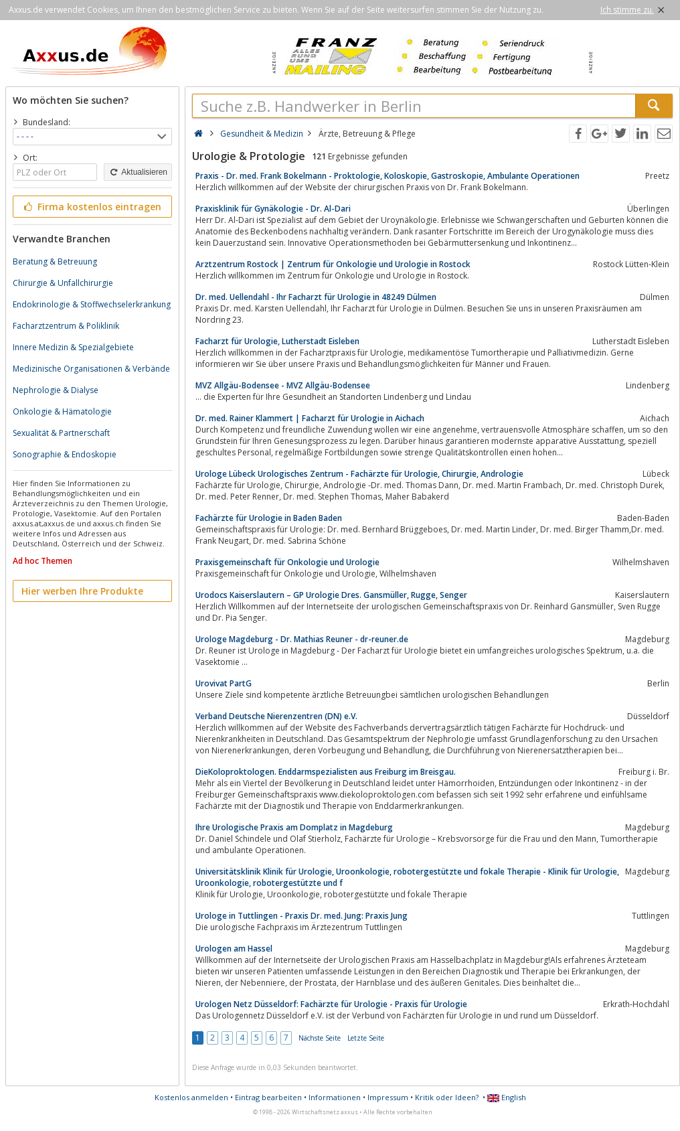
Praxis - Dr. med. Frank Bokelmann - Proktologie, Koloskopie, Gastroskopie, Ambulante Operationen (387, 175)
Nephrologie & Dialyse (55, 390)
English (506, 1097)
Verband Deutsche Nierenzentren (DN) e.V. (276, 716)
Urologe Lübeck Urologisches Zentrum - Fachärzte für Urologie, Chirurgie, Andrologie (359, 473)
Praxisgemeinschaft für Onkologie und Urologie (287, 562)
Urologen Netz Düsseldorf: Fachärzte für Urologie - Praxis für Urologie (331, 1004)
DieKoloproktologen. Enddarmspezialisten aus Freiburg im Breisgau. (325, 771)
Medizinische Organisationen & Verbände (91, 368)
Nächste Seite (320, 1038)
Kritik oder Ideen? (447, 1097)
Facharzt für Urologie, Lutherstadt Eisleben (277, 341)
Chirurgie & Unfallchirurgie (63, 283)
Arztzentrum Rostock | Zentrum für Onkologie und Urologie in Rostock (333, 264)
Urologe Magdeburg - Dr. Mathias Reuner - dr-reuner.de (301, 639)
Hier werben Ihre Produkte (82, 591)
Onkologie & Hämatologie (62, 411)
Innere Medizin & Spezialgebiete (73, 347)
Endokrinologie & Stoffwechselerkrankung (92, 304)
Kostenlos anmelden (191, 1097)
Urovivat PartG (223, 683)
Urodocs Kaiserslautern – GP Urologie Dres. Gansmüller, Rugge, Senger (331, 595)
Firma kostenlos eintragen (91, 206)
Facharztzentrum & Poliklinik (66, 325)
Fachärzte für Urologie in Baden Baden (268, 518)
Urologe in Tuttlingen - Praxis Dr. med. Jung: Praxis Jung (301, 915)
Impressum (387, 1097)
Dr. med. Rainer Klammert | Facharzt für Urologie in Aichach (309, 418)
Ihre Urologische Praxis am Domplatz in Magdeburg (294, 827)
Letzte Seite (365, 1038)
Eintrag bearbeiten (268, 1097)
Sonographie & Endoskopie (64, 454)
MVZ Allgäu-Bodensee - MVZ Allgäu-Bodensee (282, 385)
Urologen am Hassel (233, 948)
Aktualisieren (137, 172)
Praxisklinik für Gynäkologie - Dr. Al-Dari (273, 208)
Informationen (335, 1097)
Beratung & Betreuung (55, 261)
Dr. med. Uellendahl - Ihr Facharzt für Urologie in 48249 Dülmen (315, 297)
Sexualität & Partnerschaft (61, 433)
